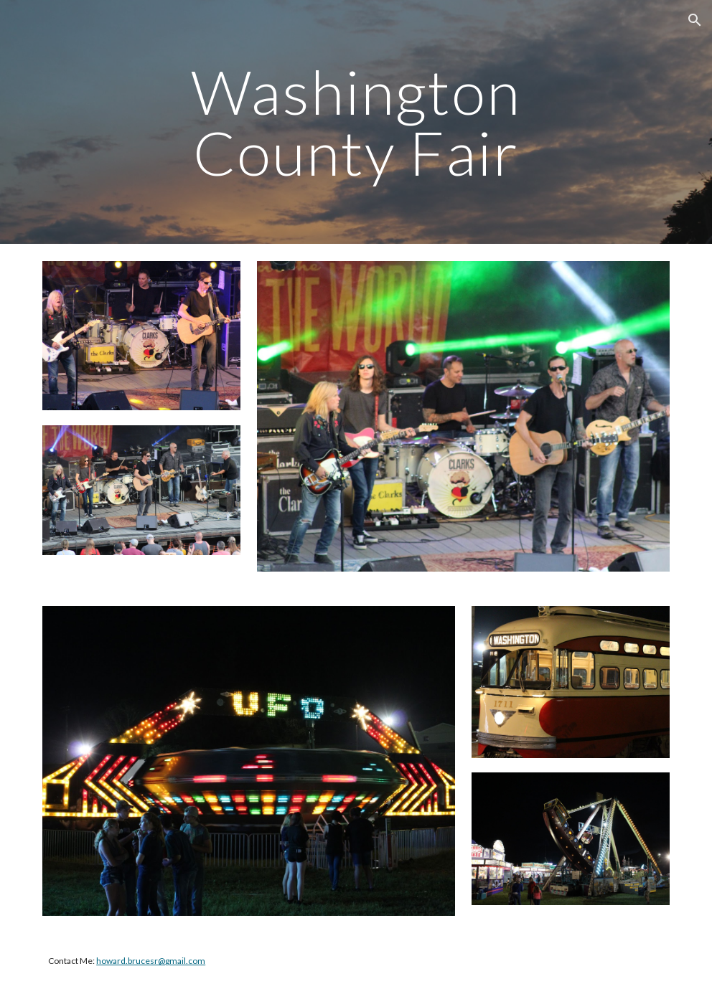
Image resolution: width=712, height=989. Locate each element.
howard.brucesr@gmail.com (150, 960)
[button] (695, 20)
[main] (356, 122)
